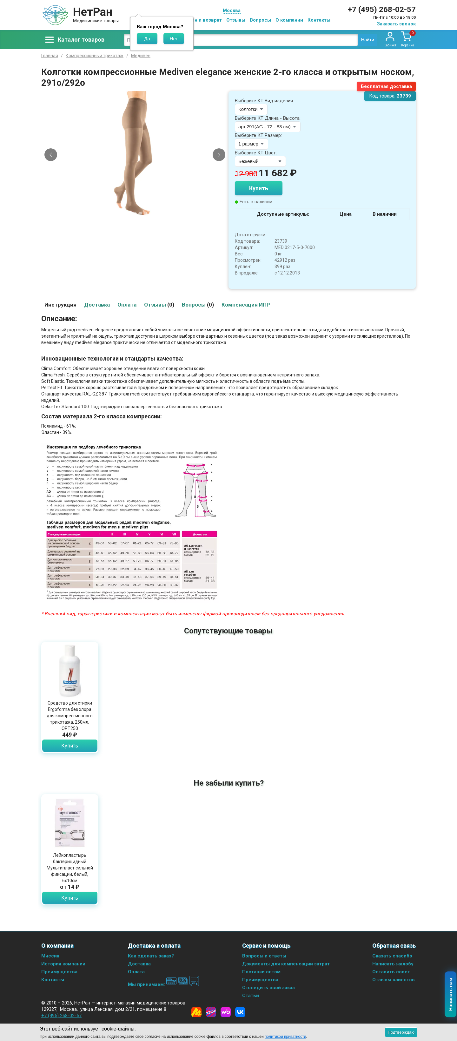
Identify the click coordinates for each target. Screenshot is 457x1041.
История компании (63, 964)
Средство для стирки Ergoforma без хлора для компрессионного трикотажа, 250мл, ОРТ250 (70, 715)
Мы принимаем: (163, 984)
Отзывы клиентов (393, 980)
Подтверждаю (401, 1032)
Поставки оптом (261, 972)
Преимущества (59, 972)
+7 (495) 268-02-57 (382, 9)
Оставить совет (391, 972)
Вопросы (260, 20)
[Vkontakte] (240, 1012)
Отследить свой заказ (268, 987)
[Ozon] (211, 1012)
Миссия (50, 956)
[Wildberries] (226, 1012)
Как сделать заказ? (151, 956)
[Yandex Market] (196, 1012)
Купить (258, 188)
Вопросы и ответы (264, 956)
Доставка (139, 964)
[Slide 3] (135, 213)
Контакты (319, 20)
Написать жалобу (393, 964)
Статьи (250, 995)
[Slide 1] (124, 213)
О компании (289, 20)
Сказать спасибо (392, 956)
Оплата (136, 972)
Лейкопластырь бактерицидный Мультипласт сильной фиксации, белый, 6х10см (70, 868)
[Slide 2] (129, 213)
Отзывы (235, 20)
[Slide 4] (140, 213)
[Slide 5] (146, 213)
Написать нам (451, 994)
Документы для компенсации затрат (286, 964)
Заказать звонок (396, 24)
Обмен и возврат (202, 20)
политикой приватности (285, 1036)
